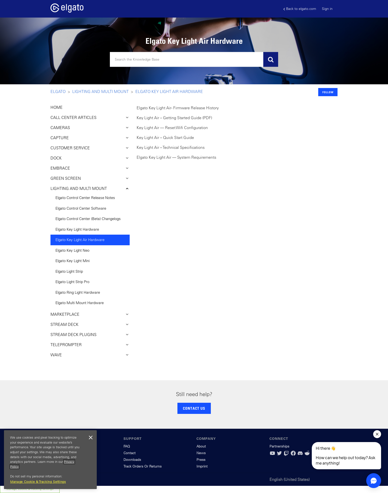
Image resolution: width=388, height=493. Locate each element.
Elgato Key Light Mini (72, 260)
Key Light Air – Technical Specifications (171, 147)
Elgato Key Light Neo (72, 250)
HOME (56, 107)
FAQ (126, 446)
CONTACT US (194, 408)
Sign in (327, 8)
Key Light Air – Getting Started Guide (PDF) (174, 117)
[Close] (90, 437)
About (201, 446)
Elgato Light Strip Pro (72, 281)
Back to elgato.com (299, 8)
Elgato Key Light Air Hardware (169, 91)
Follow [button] (328, 92)
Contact (129, 453)
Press (200, 459)
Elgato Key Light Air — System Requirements (176, 157)
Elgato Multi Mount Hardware (79, 302)
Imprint (202, 466)
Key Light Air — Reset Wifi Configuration (172, 127)
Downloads (132, 459)
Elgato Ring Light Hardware (77, 292)
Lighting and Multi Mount (100, 91)
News (201, 453)
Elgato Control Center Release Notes (85, 197)
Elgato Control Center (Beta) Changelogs (88, 218)
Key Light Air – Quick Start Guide (165, 137)
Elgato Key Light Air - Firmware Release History (178, 107)
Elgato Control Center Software (80, 208)
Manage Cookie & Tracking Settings (38, 482)
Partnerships (279, 446)
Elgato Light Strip (69, 271)
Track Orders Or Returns (142, 466)
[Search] (194, 59)
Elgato (58, 91)
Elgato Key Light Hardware (77, 229)
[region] (50, 459)
